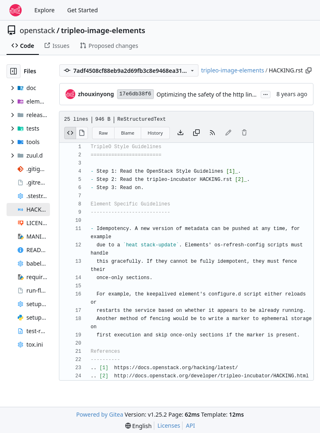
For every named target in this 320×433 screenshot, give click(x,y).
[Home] (15, 10)
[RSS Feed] (212, 133)
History (155, 133)
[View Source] (70, 133)
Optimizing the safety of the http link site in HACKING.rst (233, 94)
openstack (37, 30)
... (265, 94)
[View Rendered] (82, 133)
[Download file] (180, 133)
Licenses (169, 425)
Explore (44, 10)
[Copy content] (196, 133)
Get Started (82, 10)
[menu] (138, 426)
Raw (103, 133)
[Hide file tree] (13, 71)
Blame (128, 133)
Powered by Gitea (99, 414)
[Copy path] (308, 70)
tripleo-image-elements (103, 30)
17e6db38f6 (135, 94)
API (190, 425)
